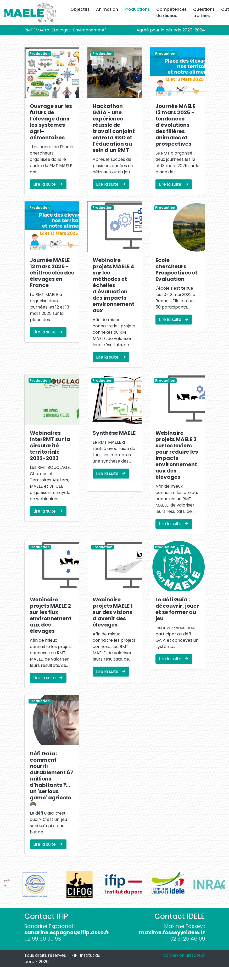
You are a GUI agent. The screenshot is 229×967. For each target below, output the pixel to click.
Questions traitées (204, 12)
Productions (137, 9)
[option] (26, 884)
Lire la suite (48, 184)
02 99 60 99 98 (42, 938)
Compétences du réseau (171, 12)
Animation (107, 9)
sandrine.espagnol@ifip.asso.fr (66, 932)
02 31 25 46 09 (187, 938)
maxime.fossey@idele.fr (172, 932)
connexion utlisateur (184, 955)
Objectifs (80, 9)
